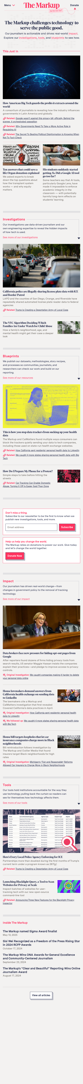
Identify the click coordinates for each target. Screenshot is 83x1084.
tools (41, 37)
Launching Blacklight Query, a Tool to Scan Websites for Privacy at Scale (28, 883)
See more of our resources (18, 377)
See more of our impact (16, 598)
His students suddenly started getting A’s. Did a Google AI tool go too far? (61, 173)
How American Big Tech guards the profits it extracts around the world (40, 104)
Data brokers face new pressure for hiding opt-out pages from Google (39, 654)
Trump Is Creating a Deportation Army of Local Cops (41, 310)
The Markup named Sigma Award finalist (30, 931)
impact (73, 33)
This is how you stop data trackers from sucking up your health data (40, 433)
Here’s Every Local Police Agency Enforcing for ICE (33, 857)
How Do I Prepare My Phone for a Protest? (28, 471)
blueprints (57, 37)
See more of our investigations (20, 237)
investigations (28, 37)
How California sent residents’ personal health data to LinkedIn (47, 450)
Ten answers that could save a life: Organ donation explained (21, 171)
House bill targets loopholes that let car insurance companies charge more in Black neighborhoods (28, 740)
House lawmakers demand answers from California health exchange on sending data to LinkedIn (28, 694)
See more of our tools (15, 802)
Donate (74, 5)
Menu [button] (10, 5)
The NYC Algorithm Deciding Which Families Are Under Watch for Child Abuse (27, 324)
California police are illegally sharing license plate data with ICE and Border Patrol (40, 293)
